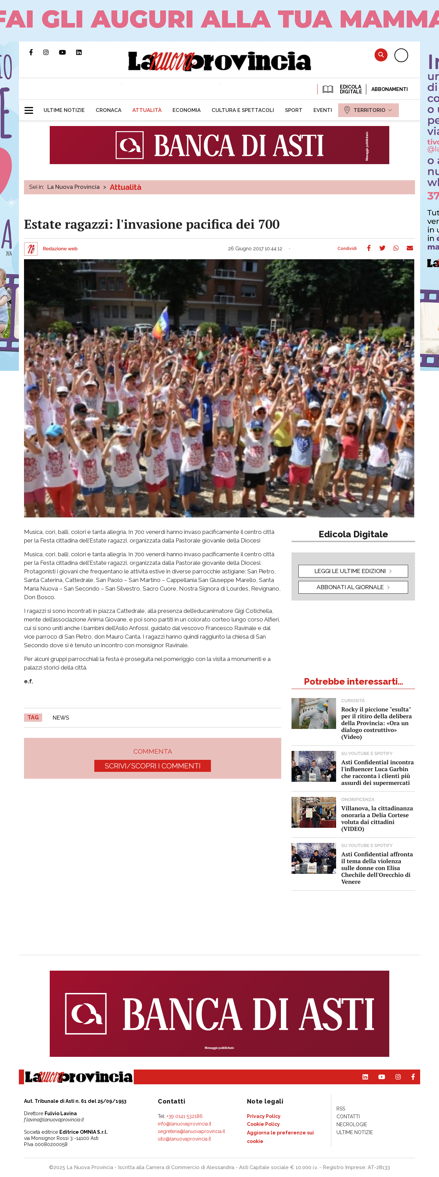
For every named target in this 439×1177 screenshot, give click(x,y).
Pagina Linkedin (84, 52)
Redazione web (60, 249)
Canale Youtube (67, 52)
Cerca (381, 54)
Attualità (125, 187)
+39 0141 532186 (185, 1116)
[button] (31, 107)
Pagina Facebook (36, 52)
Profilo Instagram (51, 52)
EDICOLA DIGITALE (342, 89)
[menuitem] (64, 110)
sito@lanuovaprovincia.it (184, 1139)
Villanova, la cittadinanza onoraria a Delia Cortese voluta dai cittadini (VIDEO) (377, 818)
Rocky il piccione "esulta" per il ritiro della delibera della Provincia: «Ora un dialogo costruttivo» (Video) (376, 723)
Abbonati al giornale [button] (350, 587)
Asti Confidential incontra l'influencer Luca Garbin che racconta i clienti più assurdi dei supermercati (377, 772)
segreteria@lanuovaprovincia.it (191, 1131)
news (60, 718)
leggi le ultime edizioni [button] (350, 571)
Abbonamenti (389, 89)
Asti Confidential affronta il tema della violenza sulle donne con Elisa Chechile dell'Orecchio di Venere (377, 867)
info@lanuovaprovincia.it (184, 1124)
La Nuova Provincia (73, 186)
